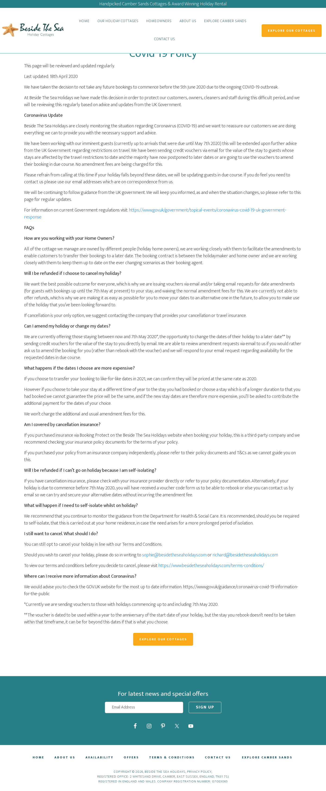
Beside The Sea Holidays (32, 30)
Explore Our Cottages (291, 30)
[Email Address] (144, 707)
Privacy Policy (199, 774)
